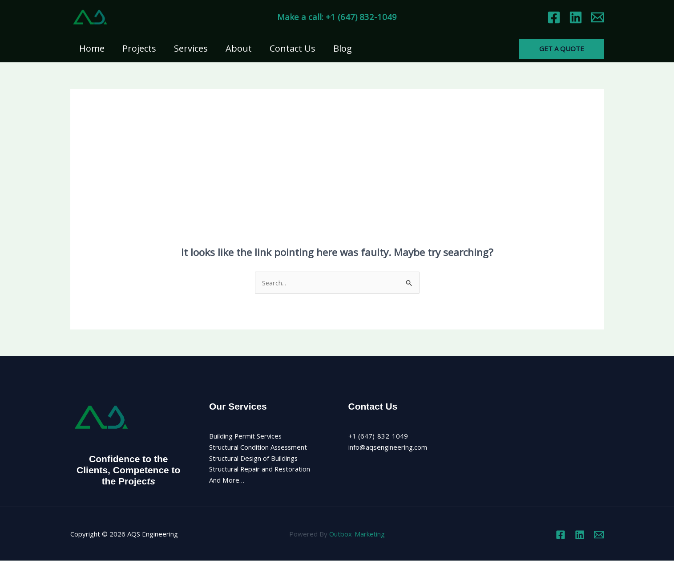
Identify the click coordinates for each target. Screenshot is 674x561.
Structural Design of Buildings (254, 458)
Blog (342, 48)
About (239, 48)
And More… (226, 480)
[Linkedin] (575, 17)
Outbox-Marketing (357, 534)
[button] (561, 49)
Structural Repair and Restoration (260, 469)
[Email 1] (597, 17)
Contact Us (292, 48)
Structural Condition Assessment (259, 447)
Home (92, 48)
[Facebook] (554, 17)
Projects (139, 48)
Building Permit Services (246, 436)
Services (191, 48)
